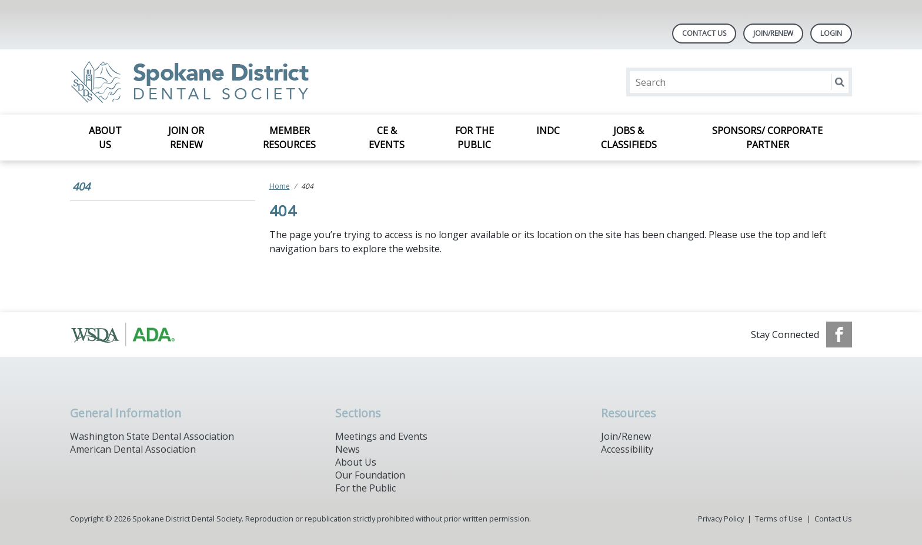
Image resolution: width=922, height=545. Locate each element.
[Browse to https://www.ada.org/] (129, 334)
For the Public (474, 137)
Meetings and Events (381, 436)
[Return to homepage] (222, 82)
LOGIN (831, 33)
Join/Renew (773, 33)
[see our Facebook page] (839, 334)
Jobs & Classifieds (629, 137)
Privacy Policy (721, 518)
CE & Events (387, 137)
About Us (105, 137)
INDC (548, 130)
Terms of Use (779, 518)
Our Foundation (370, 475)
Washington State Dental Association (152, 436)
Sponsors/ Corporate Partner (767, 137)
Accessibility (627, 449)
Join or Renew (186, 137)
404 (81, 186)
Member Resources (289, 137)
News (347, 449)
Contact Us (704, 33)
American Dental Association (133, 449)
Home (279, 186)
